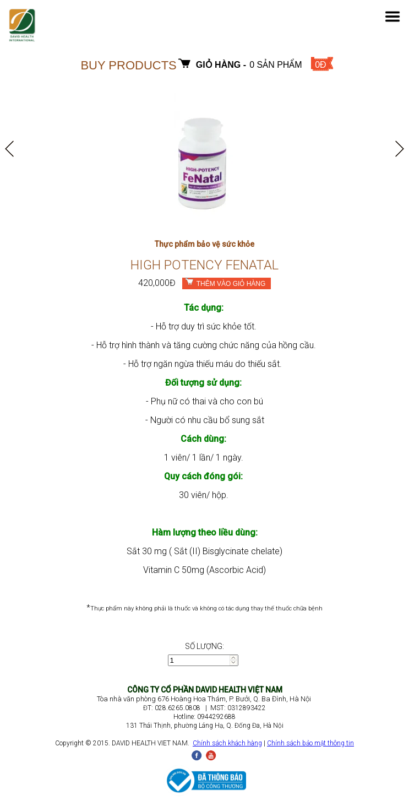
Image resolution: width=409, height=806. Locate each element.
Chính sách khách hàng (227, 743)
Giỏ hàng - (221, 64)
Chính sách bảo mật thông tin (310, 743)
